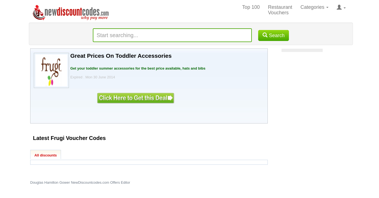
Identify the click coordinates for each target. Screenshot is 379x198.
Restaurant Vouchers (280, 9)
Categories (314, 7)
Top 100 (251, 7)
